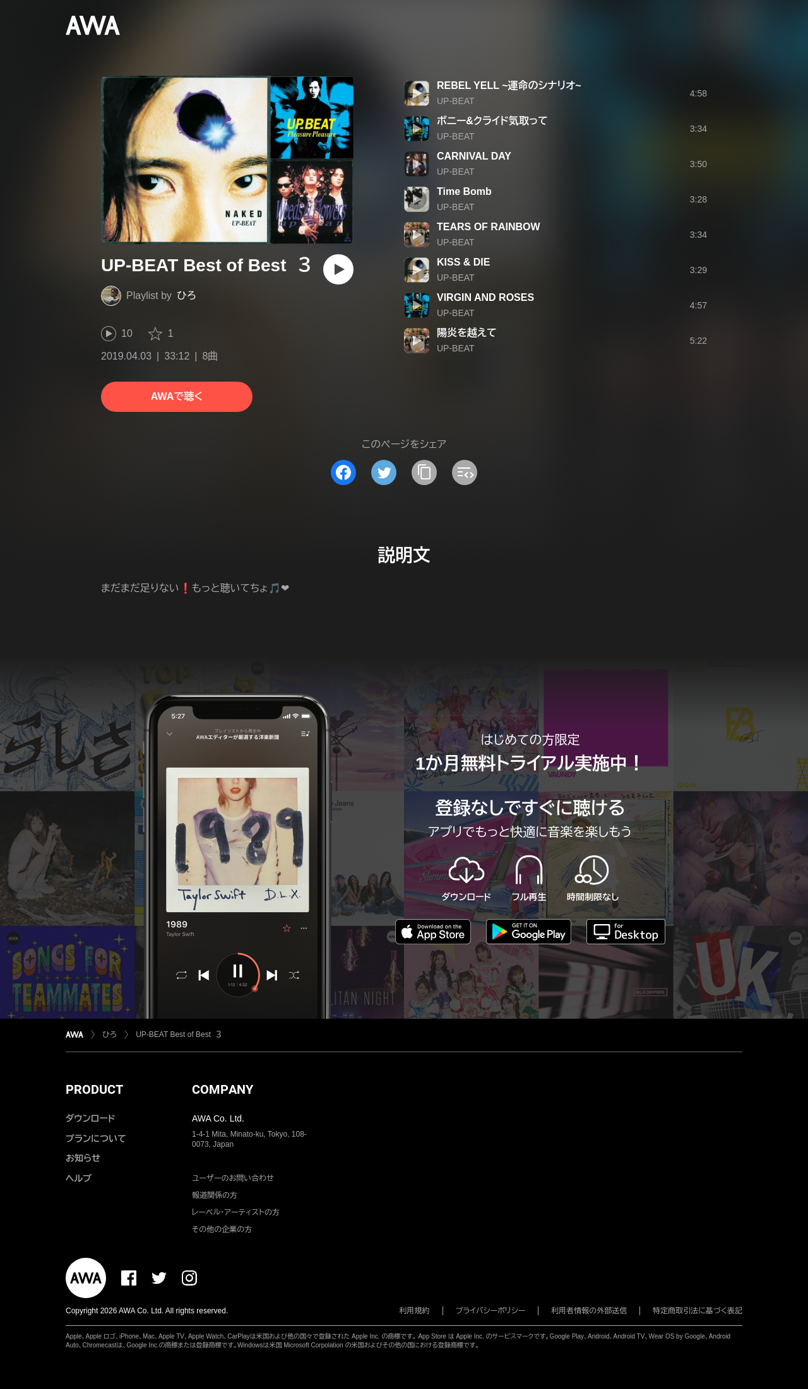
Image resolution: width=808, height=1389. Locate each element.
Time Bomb (464, 191)
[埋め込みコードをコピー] (464, 472)
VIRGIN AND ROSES (485, 297)
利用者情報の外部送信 (589, 1310)
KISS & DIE (463, 262)
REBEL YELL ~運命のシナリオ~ (509, 85)
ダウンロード (90, 1118)
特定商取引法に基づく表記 (697, 1310)
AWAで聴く (177, 396)
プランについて (96, 1139)
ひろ (186, 295)
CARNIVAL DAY (474, 156)
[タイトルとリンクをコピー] (424, 472)
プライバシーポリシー (491, 1310)
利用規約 (415, 1310)
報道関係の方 (214, 1195)
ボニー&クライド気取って (492, 120)
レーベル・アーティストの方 (236, 1212)
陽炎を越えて (467, 332)
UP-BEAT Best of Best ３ (179, 1034)
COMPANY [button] (222, 1089)
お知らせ (83, 1158)
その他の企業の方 (222, 1229)
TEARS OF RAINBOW (488, 226)
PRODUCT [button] (94, 1089)
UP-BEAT (456, 101)
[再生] (338, 269)
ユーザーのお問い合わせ (233, 1178)
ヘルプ (79, 1178)
